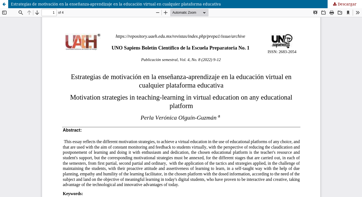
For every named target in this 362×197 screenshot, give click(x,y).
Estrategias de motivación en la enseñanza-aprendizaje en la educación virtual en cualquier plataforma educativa (116, 4)
